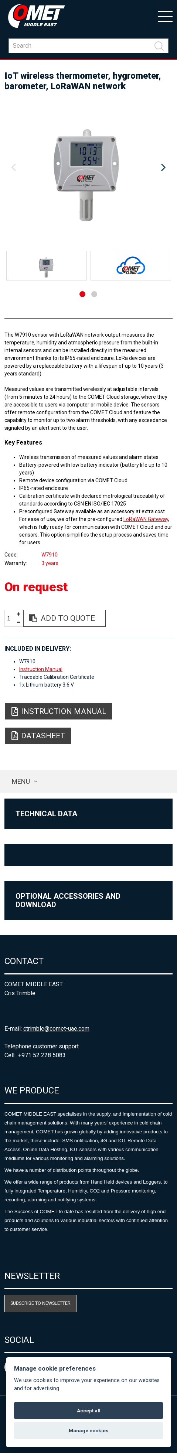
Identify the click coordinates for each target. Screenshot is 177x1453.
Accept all (89, 1410)
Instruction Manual (40, 669)
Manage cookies (89, 1430)
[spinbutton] (11, 618)
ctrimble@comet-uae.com (56, 1028)
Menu (21, 781)
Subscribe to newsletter (40, 1303)
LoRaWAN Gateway (145, 519)
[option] (88, 167)
